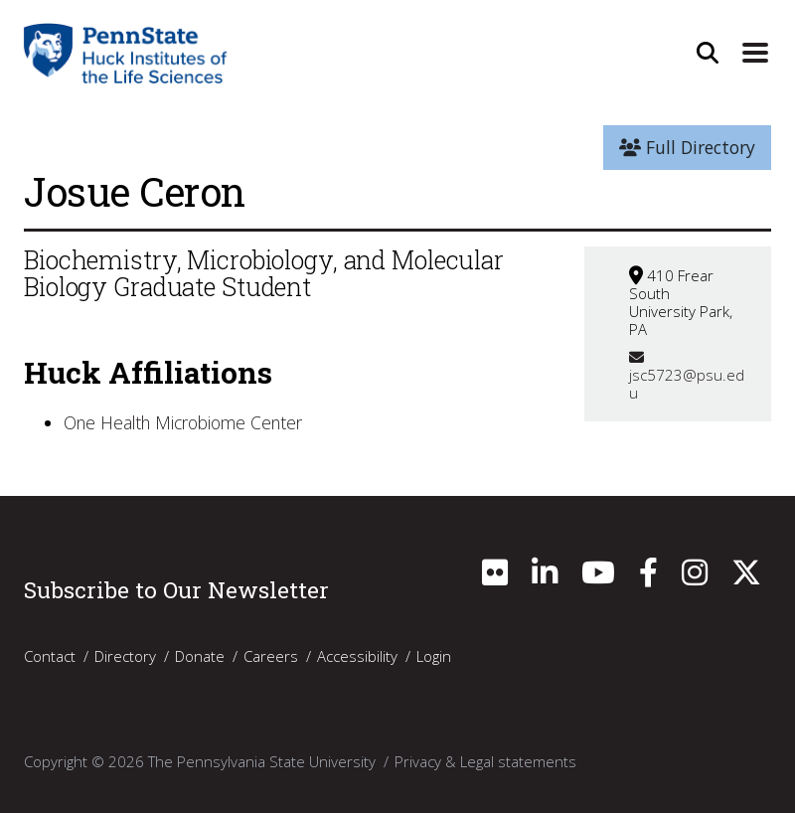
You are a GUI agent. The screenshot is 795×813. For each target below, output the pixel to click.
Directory (125, 656)
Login (433, 656)
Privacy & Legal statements (485, 761)
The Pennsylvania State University (262, 761)
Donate (200, 656)
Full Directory (687, 147)
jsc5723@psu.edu (686, 376)
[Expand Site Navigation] (755, 52)
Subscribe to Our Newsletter (176, 589)
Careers (270, 656)
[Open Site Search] (707, 52)
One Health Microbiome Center (183, 422)
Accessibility (357, 656)
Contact (50, 656)
